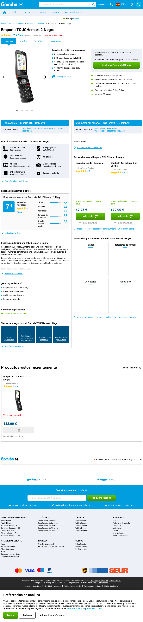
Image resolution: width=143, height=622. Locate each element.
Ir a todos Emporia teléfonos (88, 147)
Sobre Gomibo (80, 544)
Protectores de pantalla (121, 523)
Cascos (115, 531)
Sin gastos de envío (90, 222)
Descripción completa (12, 274)
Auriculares (117, 528)
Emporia (21, 24)
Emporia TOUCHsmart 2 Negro (59, 24)
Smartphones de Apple (46, 521)
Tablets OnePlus (81, 531)
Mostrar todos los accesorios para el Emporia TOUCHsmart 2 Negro (105, 229)
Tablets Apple (80, 521)
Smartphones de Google (47, 531)
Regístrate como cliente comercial (51, 546)
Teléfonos (43, 517)
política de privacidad (75, 608)
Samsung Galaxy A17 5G (10, 536)
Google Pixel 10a (7, 531)
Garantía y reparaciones (10, 557)
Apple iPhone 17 (7, 521)
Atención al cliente (73, 12)
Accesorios (29, 12)
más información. (102, 583)
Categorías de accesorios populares (109, 131)
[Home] (4, 12)
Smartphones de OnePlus (47, 526)
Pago (3, 544)
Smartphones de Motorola (48, 528)
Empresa (55, 12)
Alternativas (99, 128)
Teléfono (15, 12)
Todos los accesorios (120, 536)
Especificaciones (29, 128)
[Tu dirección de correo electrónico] (57, 498)
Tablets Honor (80, 528)
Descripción (27, 131)
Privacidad (48, 586)
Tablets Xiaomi (81, 526)
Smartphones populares (14, 517)
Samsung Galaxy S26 (9, 526)
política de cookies (94, 608)
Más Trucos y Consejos (12, 346)
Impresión (57, 586)
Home (3, 24)
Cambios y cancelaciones (10, 554)
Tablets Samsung (82, 523)
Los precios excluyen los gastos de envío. (105, 581)
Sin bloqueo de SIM (62, 76)
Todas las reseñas (10, 233)
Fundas (115, 521)
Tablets (43, 12)
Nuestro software (81, 546)
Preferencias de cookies (72, 586)
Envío (3, 552)
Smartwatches (118, 533)
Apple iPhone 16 (7, 523)
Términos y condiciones (92, 586)
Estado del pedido (8, 546)
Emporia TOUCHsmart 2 (36, 24)
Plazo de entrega (7, 549)
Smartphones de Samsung (48, 523)
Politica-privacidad (82, 549)
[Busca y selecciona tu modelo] (67, 4)
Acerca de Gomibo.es (33, 586)
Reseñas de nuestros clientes (50, 128)
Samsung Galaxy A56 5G (10, 528)
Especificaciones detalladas (14, 181)
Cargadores (117, 526)
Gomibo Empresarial (46, 544)
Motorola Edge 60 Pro (9, 533)
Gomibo (79, 541)
